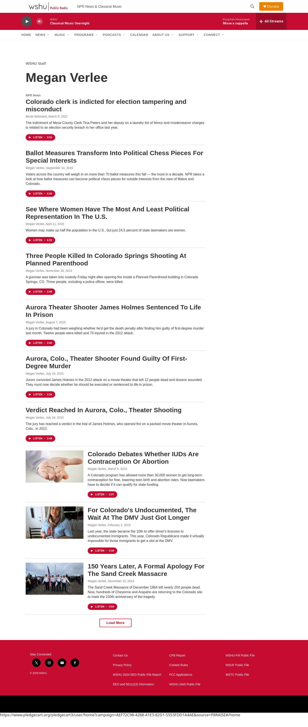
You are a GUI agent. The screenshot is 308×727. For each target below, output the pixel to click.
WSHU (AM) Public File (184, 694)
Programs (84, 44)
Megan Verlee (35, 177)
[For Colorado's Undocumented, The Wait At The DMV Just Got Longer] (54, 532)
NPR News (33, 105)
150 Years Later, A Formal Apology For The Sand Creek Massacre (146, 579)
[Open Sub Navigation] (48, 44)
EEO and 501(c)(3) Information (133, 694)
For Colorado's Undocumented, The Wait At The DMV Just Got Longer (142, 523)
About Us (161, 44)
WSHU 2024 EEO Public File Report (137, 684)
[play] (26, 31)
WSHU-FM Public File (240, 665)
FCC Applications (180, 684)
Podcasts (112, 44)
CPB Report (177, 665)
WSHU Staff (36, 73)
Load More (115, 632)
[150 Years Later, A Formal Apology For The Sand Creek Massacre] (54, 588)
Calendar (139, 44)
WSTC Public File (237, 684)
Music (60, 44)
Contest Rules (178, 674)
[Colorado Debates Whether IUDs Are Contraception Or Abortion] (54, 476)
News (40, 44)
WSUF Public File (237, 674)
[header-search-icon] (254, 11)
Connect (212, 44)
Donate (275, 11)
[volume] (39, 31)
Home (26, 44)
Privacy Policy (122, 674)
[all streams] (271, 31)
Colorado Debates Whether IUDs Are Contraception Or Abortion (143, 467)
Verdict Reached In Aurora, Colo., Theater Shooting (104, 419)
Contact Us (120, 665)
